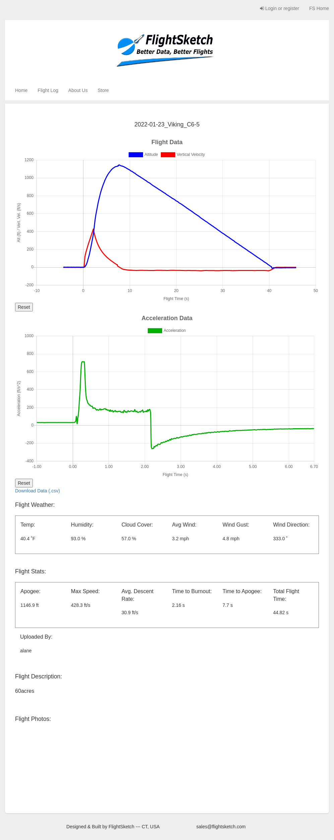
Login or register (279, 8)
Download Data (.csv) (37, 490)
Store (103, 90)
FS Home (319, 8)
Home (21, 90)
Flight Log (48, 90)
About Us (78, 90)
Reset (24, 307)
